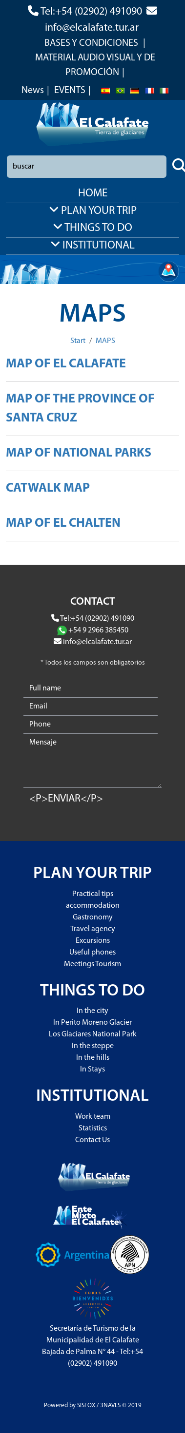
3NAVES (110, 1405)
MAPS (105, 341)
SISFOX (86, 1405)
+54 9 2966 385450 (98, 630)
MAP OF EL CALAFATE (66, 364)
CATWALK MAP (48, 488)
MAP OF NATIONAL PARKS (78, 453)
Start (77, 341)
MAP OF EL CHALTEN (63, 523)
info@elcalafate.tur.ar (92, 28)
